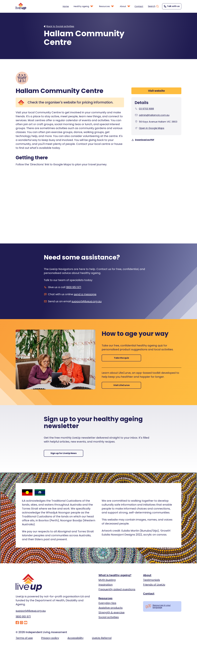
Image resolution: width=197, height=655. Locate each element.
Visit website (156, 91)
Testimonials (151, 580)
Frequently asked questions (116, 589)
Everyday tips (107, 603)
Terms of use (24, 638)
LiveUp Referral (102, 638)
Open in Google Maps (151, 128)
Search (153, 6)
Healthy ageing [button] (84, 6)
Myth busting (107, 580)
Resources (105, 598)
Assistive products (110, 607)
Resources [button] (107, 6)
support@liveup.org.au (87, 301)
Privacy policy (50, 638)
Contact (139, 6)
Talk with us (171, 6)
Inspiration (105, 584)
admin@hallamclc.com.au (154, 115)
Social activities (108, 617)
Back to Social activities (60, 26)
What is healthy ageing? (114, 575)
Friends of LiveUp (154, 584)
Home (66, 6)
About (147, 575)
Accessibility (75, 638)
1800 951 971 (73, 287)
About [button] (125, 6)
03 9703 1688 (146, 108)
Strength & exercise (111, 612)
